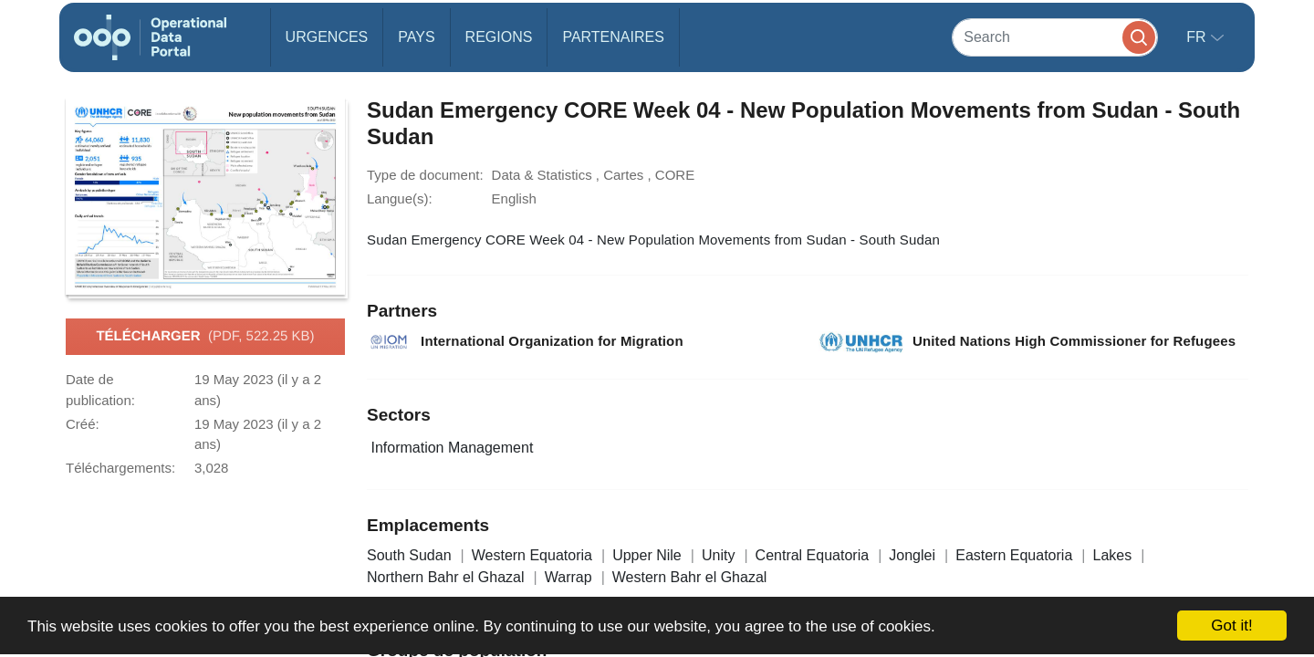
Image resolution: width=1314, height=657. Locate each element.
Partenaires (612, 37)
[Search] (1055, 37)
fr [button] (1198, 37)
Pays (416, 37)
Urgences (327, 37)
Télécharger (205, 336)
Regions (499, 37)
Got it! (1231, 625)
